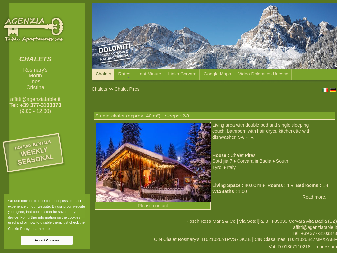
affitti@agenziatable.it (35, 99)
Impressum (325, 246)
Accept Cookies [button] (47, 240)
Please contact (153, 205)
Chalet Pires (242, 155)
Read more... (315, 197)
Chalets (99, 89)
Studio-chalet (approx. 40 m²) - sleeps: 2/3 (142, 115)
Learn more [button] (40, 229)
